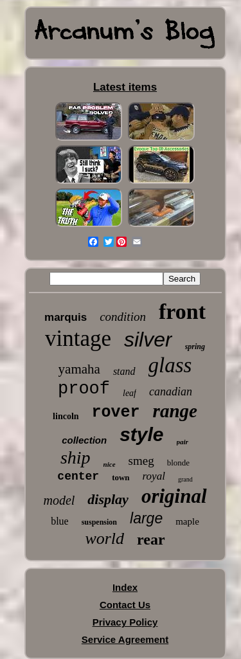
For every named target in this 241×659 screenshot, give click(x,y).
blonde (178, 462)
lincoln (65, 416)
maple (187, 521)
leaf (129, 393)
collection (84, 440)
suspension (99, 522)
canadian (170, 391)
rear (151, 539)
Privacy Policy (125, 622)
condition (123, 316)
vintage (78, 338)
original (174, 496)
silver (148, 339)
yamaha (79, 369)
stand (124, 371)
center (78, 476)
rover (116, 412)
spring (195, 346)
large (146, 518)
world (104, 538)
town (120, 477)
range (175, 411)
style (141, 434)
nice (109, 464)
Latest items (125, 87)
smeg (141, 460)
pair (182, 442)
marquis (65, 317)
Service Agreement (125, 639)
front (182, 311)
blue (60, 521)
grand (185, 479)
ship (75, 457)
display (108, 499)
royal (154, 476)
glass (170, 365)
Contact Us (125, 604)
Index (125, 587)
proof (84, 389)
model (59, 500)
